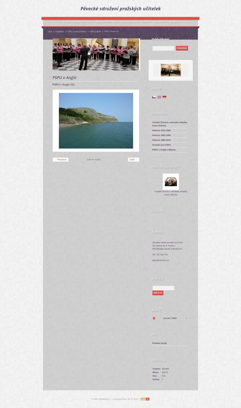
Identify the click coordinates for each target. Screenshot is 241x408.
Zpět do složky (94, 159)
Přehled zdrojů (159, 343)
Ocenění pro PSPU (161, 145)
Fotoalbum (60, 31)
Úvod (50, 31)
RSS (144, 399)
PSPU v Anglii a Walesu (164, 150)
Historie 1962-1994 (161, 135)
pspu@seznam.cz (160, 260)
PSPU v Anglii (95, 31)
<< (153, 318)
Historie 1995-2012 (161, 140)
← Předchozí (61, 159)
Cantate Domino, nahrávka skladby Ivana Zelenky (169, 124)
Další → (133, 159)
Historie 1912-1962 (161, 130)
